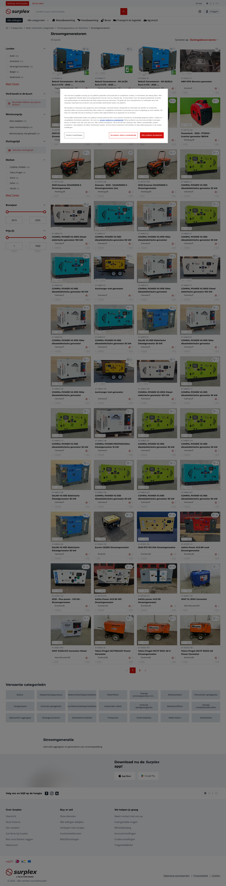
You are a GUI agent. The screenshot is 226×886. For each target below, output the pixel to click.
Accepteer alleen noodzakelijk (123, 135)
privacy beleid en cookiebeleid (111, 120)
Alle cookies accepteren (152, 135)
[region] (114, 116)
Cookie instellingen (74, 135)
